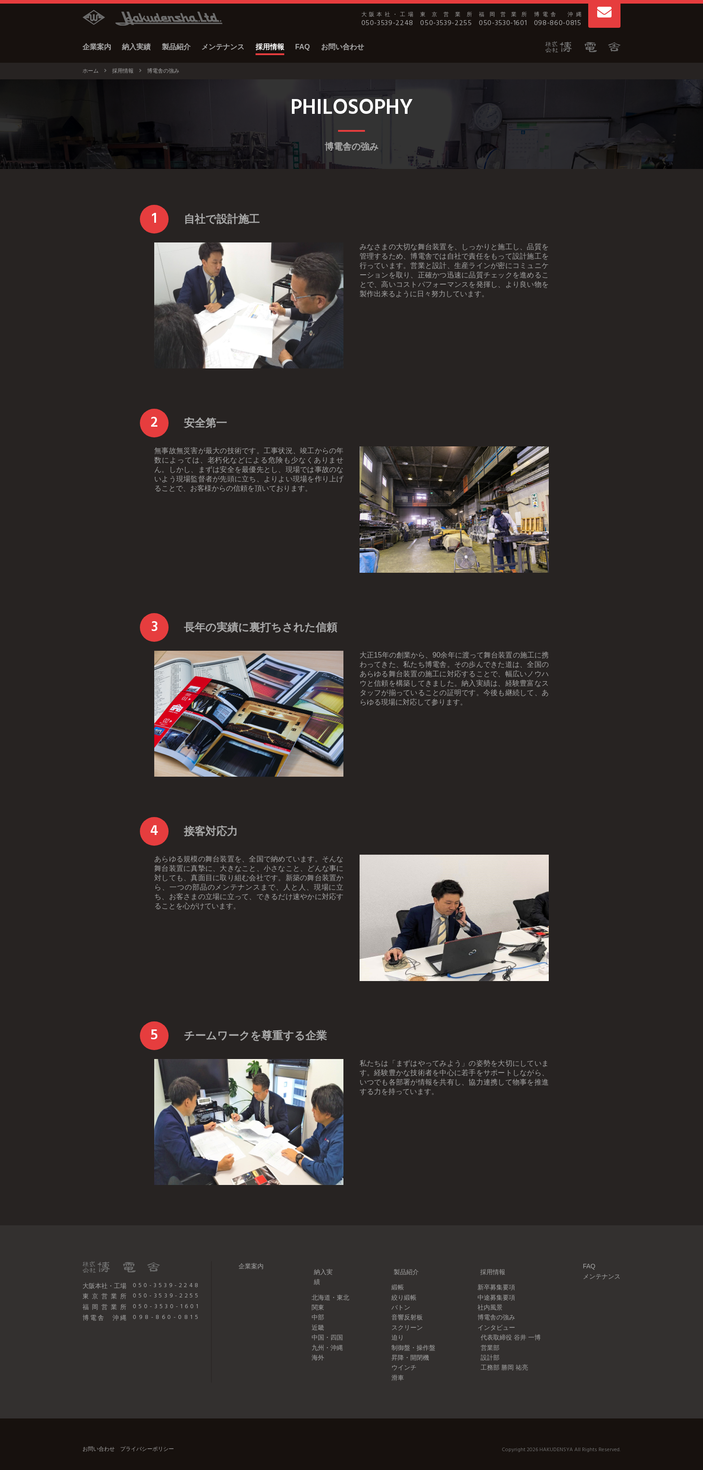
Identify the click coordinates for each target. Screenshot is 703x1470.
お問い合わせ (342, 47)
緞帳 (392, 1276)
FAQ (302, 47)
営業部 (487, 1336)
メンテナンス (222, 47)
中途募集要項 (493, 1286)
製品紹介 (176, 47)
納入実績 (136, 47)
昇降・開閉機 (405, 1346)
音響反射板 (401, 1306)
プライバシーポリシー (147, 1438)
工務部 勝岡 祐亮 (501, 1356)
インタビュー (493, 1316)
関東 (309, 1286)
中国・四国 (318, 1316)
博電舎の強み (493, 1306)
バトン (395, 1296)
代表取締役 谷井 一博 (508, 1326)
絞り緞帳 (398, 1286)
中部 (309, 1296)
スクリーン (401, 1316)
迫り (392, 1326)
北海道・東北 (322, 1276)
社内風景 (487, 1296)
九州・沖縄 (318, 1326)
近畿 (309, 1306)
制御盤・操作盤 (408, 1336)
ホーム (90, 71)
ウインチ (398, 1356)
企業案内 (96, 47)
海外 (309, 1336)
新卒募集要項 (493, 1276)
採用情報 (270, 47)
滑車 (392, 1366)
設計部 (487, 1346)
